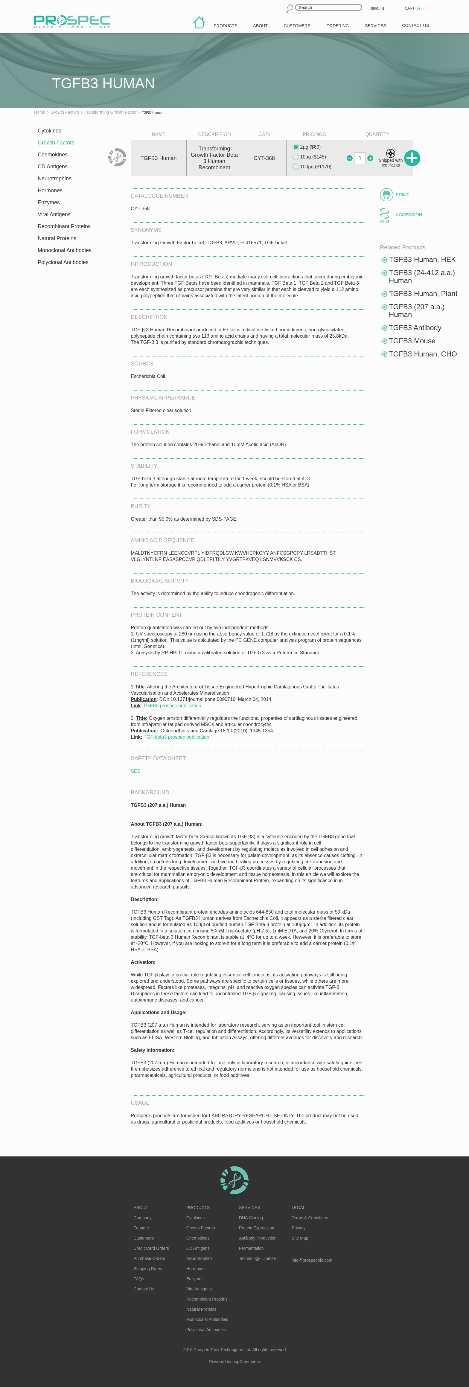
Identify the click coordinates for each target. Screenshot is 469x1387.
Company (143, 1217)
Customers (144, 1238)
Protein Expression (256, 1228)
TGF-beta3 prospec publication (176, 737)
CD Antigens (53, 167)
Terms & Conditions (310, 1217)
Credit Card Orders (151, 1248)
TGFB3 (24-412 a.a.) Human (422, 276)
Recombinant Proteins (64, 226)
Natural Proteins (57, 238)
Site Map (300, 1238)
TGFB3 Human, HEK (422, 259)
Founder (141, 1228)
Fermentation (251, 1248)
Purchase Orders (149, 1258)
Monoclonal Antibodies (65, 250)
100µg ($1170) (312, 167)
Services (249, 1207)
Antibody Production (257, 1238)
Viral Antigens (54, 214)
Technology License (257, 1258)
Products (198, 1207)
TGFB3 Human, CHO (423, 354)
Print (402, 194)
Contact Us (144, 1289)
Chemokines (53, 155)
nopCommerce (246, 1361)
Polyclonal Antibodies (63, 262)
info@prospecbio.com (312, 1260)
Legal (298, 1207)
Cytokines (49, 131)
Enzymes (49, 202)
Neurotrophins (54, 179)
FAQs (139, 1278)
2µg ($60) (307, 147)
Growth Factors (56, 143)
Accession (409, 214)
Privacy (298, 1228)
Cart (413, 8)
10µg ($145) (309, 157)
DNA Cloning (251, 1217)
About (141, 1207)
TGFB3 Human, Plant (423, 293)
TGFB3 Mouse (412, 341)
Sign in (377, 9)
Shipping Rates (148, 1268)
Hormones (50, 190)
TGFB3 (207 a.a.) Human (417, 310)
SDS (136, 771)
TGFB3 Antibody (415, 328)
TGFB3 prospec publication (172, 705)
